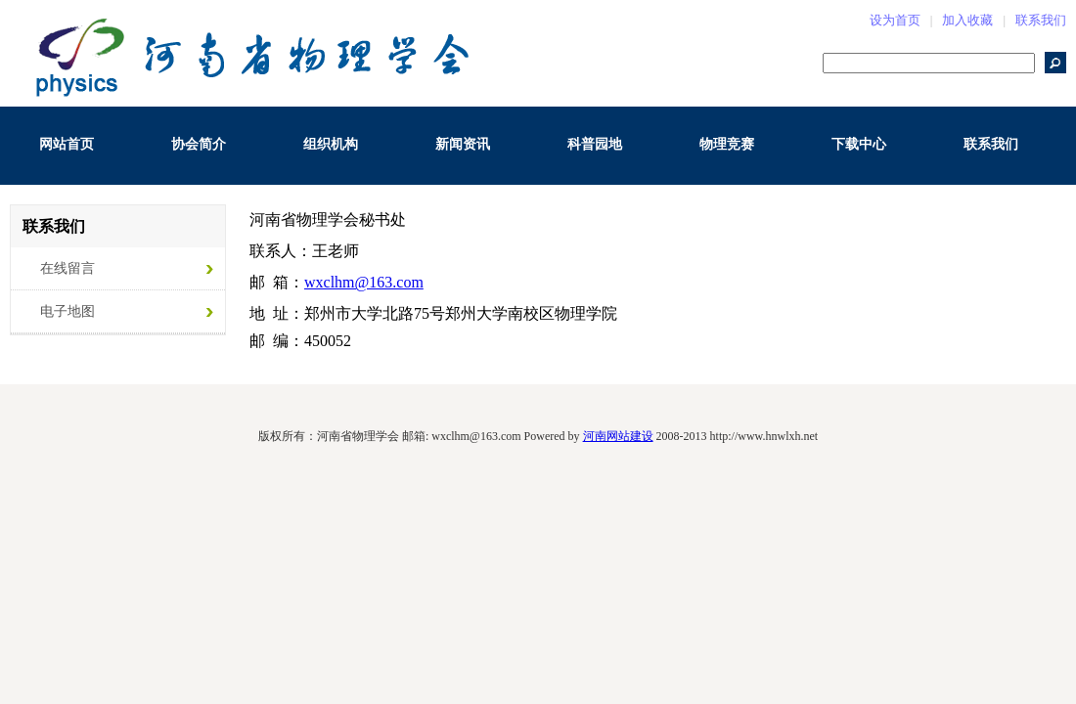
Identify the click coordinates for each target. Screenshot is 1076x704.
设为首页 (895, 20)
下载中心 (858, 144)
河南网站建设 (618, 436)
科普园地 (594, 144)
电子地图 (67, 311)
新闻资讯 (462, 144)
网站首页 (66, 144)
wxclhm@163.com (364, 282)
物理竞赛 (726, 144)
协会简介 (198, 144)
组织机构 (330, 144)
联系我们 (1040, 20)
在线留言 (67, 268)
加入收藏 (967, 20)
